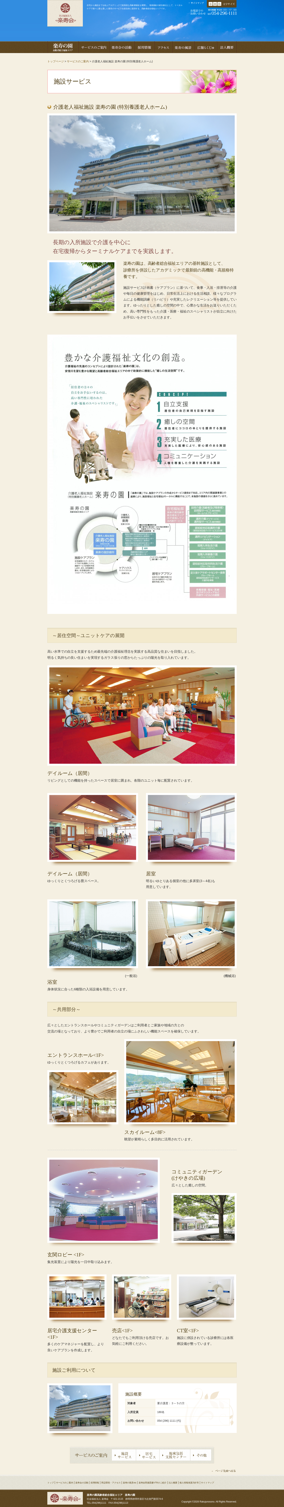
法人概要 (173, 1482)
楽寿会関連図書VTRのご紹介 (153, 1482)
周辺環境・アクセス (111, 1482)
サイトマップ (207, 1482)
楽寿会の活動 (81, 1482)
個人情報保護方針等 (189, 1482)
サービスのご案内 (78, 61)
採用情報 (95, 1482)
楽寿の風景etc (129, 1482)
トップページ (55, 61)
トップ (50, 1482)
